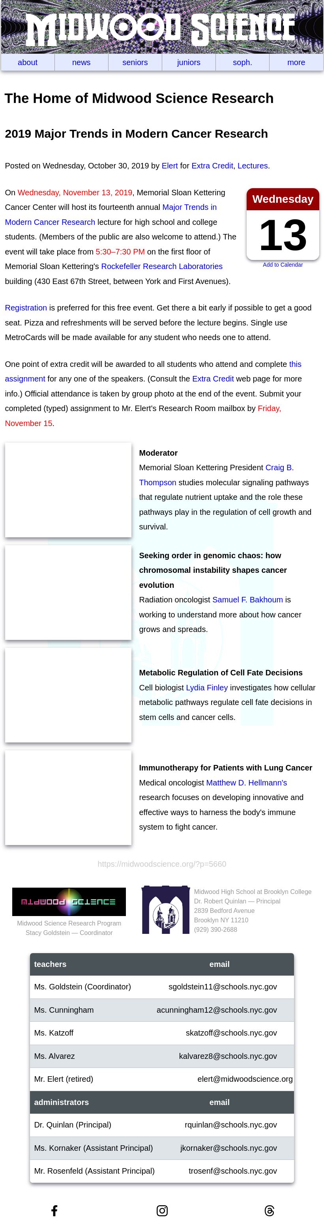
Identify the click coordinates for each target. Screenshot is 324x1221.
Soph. (242, 62)
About (27, 62)
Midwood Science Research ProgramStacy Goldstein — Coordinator (69, 923)
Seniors (135, 62)
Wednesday (282, 199)
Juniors (188, 62)
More (296, 62)
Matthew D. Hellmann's (246, 782)
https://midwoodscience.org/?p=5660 (161, 864)
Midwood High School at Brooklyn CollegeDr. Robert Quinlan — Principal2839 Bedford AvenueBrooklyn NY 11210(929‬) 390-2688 (253, 910)
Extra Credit (212, 165)
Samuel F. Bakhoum (247, 599)
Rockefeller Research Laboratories (162, 266)
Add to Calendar (283, 265)
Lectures (253, 165)
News (81, 62)
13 (283, 235)
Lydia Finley (207, 687)
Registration (26, 307)
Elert (170, 165)
